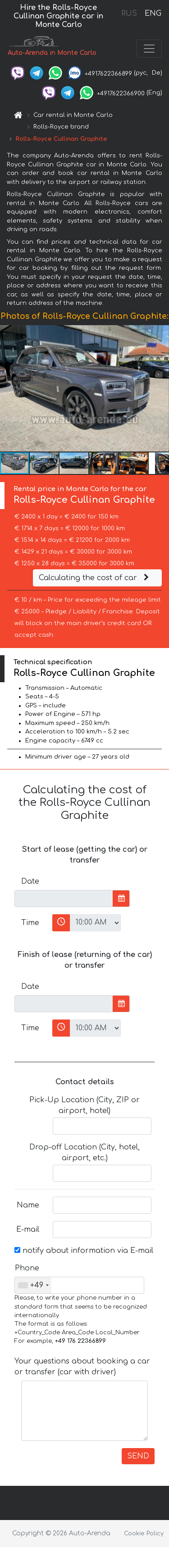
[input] (63, 898)
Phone (27, 1268)
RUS (129, 13)
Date (30, 881)
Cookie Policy (144, 1533)
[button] (161, 388)
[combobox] (33, 1285)
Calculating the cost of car (95, 578)
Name (28, 1205)
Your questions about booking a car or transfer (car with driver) (82, 1366)
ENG (153, 13)
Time (30, 923)
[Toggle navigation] (149, 49)
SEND (138, 1456)
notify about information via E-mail (83, 1251)
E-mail (27, 1229)
